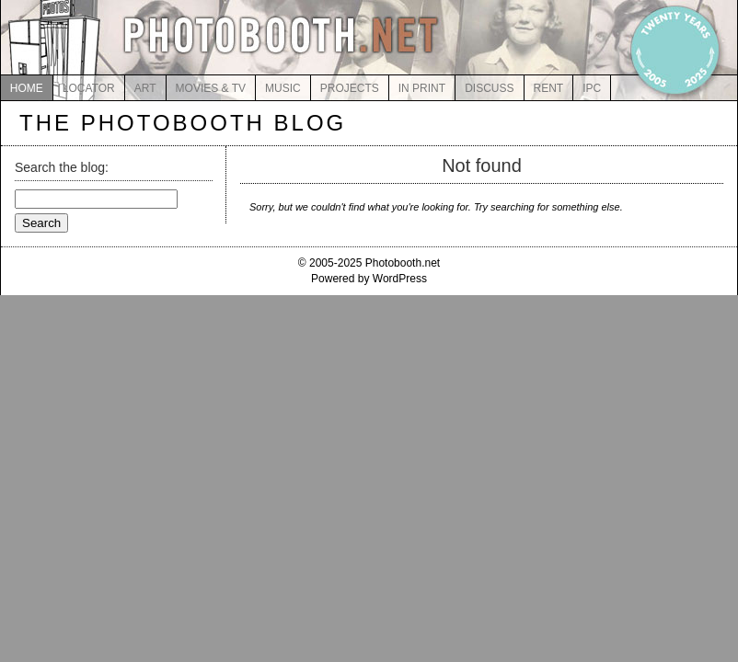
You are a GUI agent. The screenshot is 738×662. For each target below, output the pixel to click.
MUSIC (283, 88)
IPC (591, 88)
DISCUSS (489, 88)
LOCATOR (89, 88)
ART (145, 88)
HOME (26, 88)
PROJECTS (349, 88)
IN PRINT (421, 88)
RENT (549, 88)
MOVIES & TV (211, 88)
